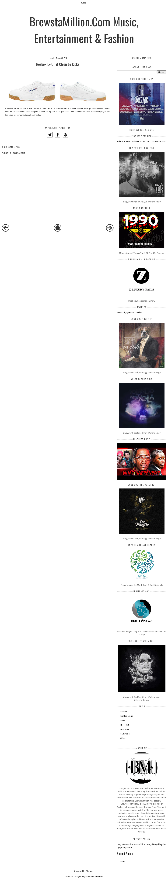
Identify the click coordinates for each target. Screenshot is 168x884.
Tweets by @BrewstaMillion (130, 312)
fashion (63, 128)
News (122, 720)
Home (83, 2)
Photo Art (124, 725)
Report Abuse (125, 853)
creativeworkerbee (95, 876)
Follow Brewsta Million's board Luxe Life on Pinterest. (141, 141)
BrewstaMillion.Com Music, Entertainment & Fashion (84, 29)
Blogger (89, 871)
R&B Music (125, 734)
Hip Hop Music (126, 716)
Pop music (124, 729)
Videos (123, 738)
